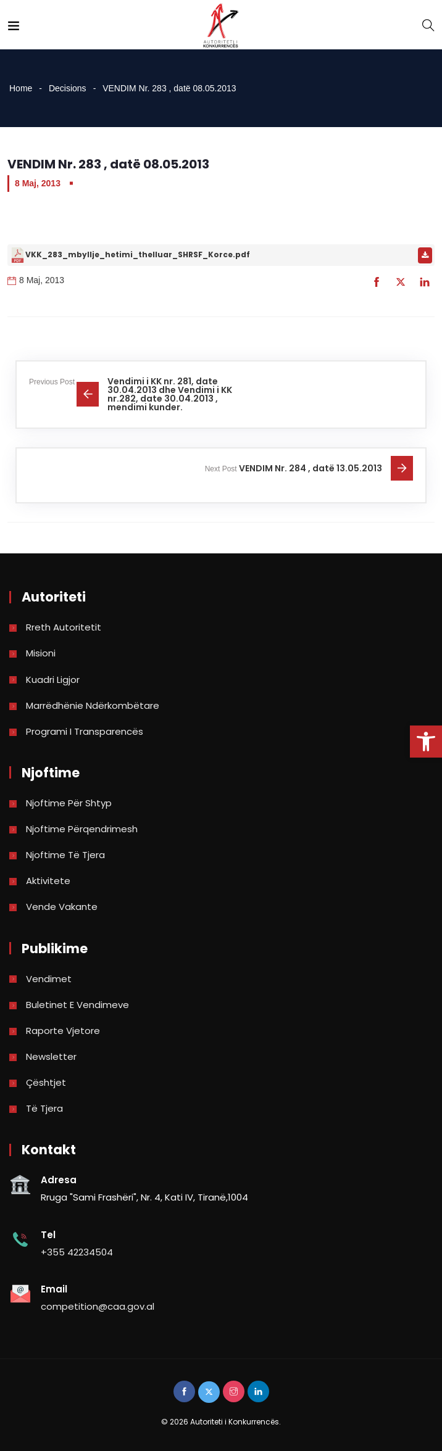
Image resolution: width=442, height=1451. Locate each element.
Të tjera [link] (44, 1108)
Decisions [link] (67, 88)
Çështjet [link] (46, 1082)
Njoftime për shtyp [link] (69, 802)
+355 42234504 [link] (77, 1252)
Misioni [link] (41, 653)
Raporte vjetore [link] (63, 1030)
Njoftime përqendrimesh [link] (82, 828)
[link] (426, 741)
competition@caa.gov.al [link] (97, 1306)
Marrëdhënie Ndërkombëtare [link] (92, 705)
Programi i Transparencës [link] (84, 731)
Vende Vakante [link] (62, 906)
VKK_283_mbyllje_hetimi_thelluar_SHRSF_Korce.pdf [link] (137, 254)
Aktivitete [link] (48, 880)
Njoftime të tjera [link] (65, 854)
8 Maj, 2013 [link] (37, 183)
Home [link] (20, 88)
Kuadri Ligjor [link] (53, 679)
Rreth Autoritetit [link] (63, 627)
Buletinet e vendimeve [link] (77, 1004)
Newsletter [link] (51, 1056)
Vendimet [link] (49, 978)
